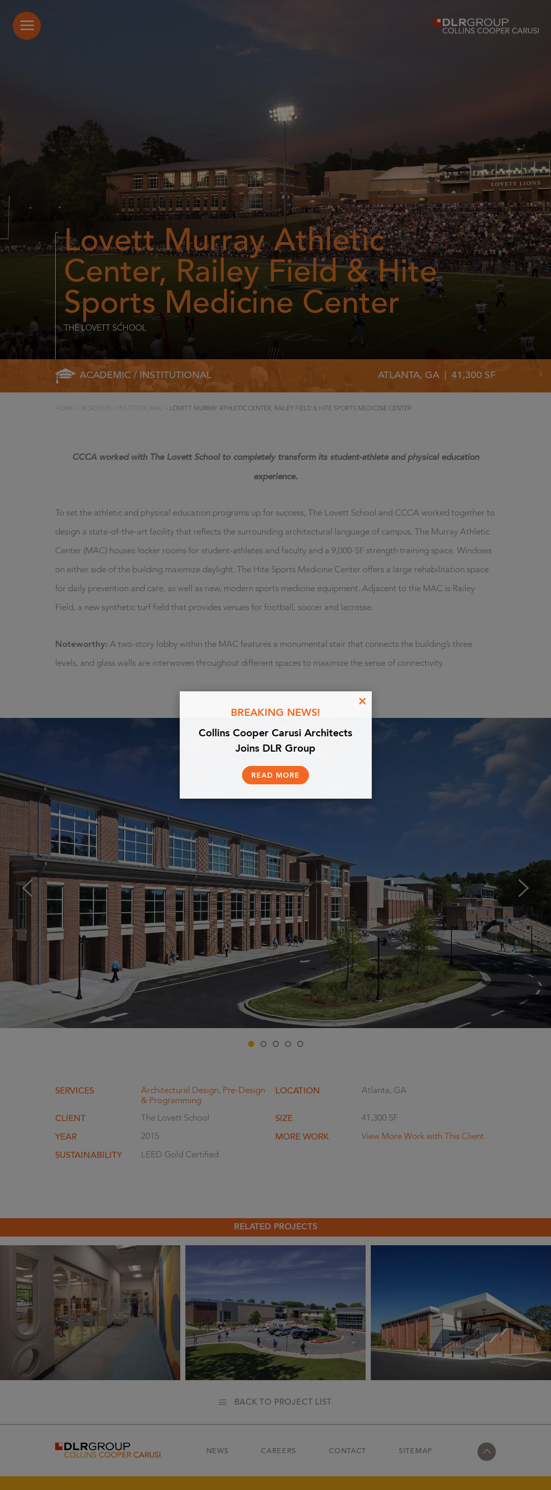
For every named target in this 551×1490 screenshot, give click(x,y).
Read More (275, 775)
